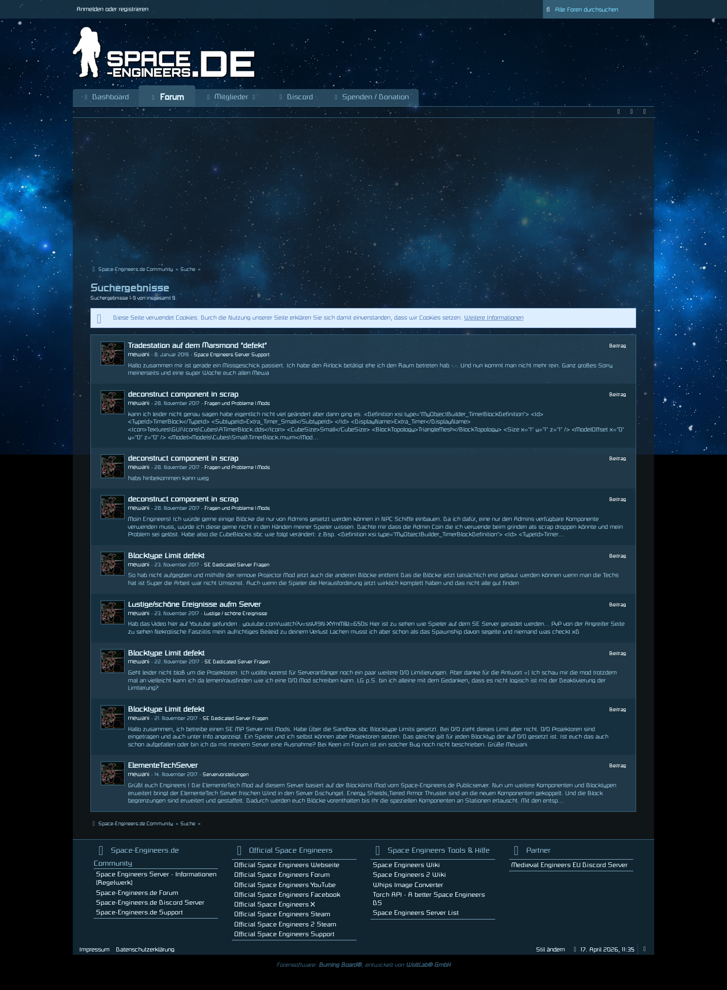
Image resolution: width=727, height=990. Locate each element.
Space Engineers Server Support (231, 355)
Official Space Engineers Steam (282, 914)
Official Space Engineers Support (284, 934)
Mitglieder (231, 98)
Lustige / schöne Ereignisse (235, 613)
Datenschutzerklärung (145, 949)
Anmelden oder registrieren (112, 9)
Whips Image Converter (408, 885)
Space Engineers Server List (416, 913)
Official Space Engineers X (274, 904)
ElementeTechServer (163, 765)
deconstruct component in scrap (183, 394)
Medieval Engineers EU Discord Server (569, 865)
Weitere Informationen (493, 318)
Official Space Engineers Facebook (287, 895)
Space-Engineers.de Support (139, 912)
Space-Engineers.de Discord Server (150, 903)
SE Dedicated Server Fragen (236, 565)
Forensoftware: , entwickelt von (363, 965)
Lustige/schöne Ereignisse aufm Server (194, 604)
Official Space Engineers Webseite (286, 865)
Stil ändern (550, 949)
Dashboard (106, 98)
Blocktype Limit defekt (166, 556)
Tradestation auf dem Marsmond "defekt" (197, 345)
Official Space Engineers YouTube (285, 885)
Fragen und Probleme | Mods (237, 403)
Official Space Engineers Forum (282, 875)
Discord (295, 98)
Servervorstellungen (226, 774)
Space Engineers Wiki (406, 865)
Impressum (94, 949)
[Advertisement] (363, 192)
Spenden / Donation (370, 98)
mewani (138, 354)
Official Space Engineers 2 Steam (285, 924)
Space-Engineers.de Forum (137, 893)
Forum (167, 97)
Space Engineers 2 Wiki (409, 875)
